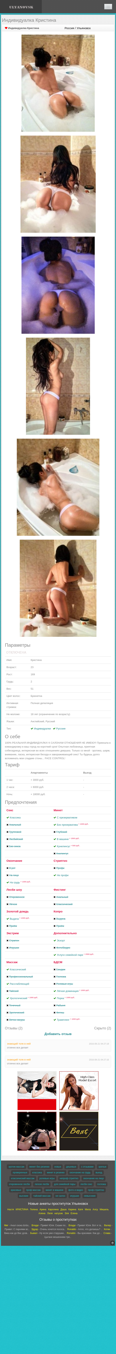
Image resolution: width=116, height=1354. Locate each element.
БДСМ (58, 962)
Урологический (24, 998)
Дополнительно (65, 933)
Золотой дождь (17, 911)
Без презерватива (73, 824)
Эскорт (61, 940)
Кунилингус (68, 846)
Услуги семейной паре (75, 954)
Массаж (12, 962)
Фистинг (60, 889)
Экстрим (12, 933)
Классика (15, 817)
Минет (58, 810)
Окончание (14, 860)
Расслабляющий (19, 983)
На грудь (20, 882)
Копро (58, 911)
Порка (66, 998)
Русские (61, 728)
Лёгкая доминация (73, 991)
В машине (68, 839)
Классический (18, 969)
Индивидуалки (42, 728)
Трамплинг (68, 1019)
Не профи (63, 875)
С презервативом (67, 817)
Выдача (20, 918)
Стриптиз (60, 860)
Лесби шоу (14, 889)
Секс (9, 810)
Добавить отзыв (58, 1034)
